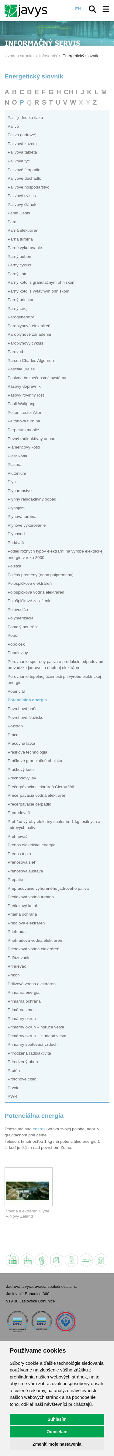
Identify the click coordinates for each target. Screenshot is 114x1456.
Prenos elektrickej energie (31, 845)
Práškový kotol (21, 769)
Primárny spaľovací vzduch (32, 1044)
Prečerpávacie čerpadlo (29, 804)
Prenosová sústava (25, 871)
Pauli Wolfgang (22, 403)
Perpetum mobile (23, 430)
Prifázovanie (19, 957)
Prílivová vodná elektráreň (32, 984)
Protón (14, 1070)
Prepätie (15, 879)
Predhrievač (19, 812)
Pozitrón (15, 726)
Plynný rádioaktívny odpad (32, 499)
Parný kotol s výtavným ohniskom (38, 291)
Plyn (12, 482)
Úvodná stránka (19, 56)
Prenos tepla (19, 853)
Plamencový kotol (24, 447)
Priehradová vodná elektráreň (35, 940)
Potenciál (16, 691)
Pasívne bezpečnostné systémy (37, 378)
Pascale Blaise (21, 369)
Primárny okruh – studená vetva (37, 1036)
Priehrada (17, 931)
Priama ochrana (22, 914)
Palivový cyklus (22, 195)
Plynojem (16, 508)
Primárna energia (24, 992)
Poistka (14, 566)
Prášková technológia (27, 752)
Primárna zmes (22, 1009)
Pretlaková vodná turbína (31, 897)
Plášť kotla (17, 456)
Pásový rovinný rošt (26, 395)
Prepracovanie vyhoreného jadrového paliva (48, 888)
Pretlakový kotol (22, 905)
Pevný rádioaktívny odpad (31, 438)
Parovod (15, 351)
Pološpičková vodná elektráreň (36, 592)
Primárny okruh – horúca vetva (36, 1027)
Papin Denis (19, 213)
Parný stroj (17, 308)
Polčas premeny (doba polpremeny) (41, 575)
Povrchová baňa (23, 708)
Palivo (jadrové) (22, 135)
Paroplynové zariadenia (29, 334)
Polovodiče (18, 609)
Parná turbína (20, 239)
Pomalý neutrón (22, 627)
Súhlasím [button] (56, 1419)
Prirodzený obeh (23, 1061)
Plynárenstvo (20, 490)
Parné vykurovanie (25, 247)
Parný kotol (18, 274)
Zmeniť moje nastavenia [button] (57, 1444)
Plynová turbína (22, 516)
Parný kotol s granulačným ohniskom (41, 282)
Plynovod (16, 534)
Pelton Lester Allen (25, 412)
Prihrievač (17, 966)
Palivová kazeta (22, 143)
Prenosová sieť (22, 862)
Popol (13, 635)
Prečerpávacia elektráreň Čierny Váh (41, 787)
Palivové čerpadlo (24, 170)
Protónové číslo (22, 1079)
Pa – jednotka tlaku (25, 117)
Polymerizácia (20, 618)
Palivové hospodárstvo (29, 187)
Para (12, 222)
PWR (12, 1096)
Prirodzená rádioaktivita (29, 1053)
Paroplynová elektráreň (29, 326)
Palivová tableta (22, 152)
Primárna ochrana (24, 1001)
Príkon (14, 975)
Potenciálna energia (27, 700)
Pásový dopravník (24, 386)
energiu (40, 1129)
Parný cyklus (19, 265)
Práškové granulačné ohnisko (35, 760)
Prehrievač (17, 836)
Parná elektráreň (23, 230)
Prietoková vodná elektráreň (33, 949)
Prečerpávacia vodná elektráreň (37, 795)
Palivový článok (22, 204)
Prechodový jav (22, 778)
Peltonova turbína (24, 421)
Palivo (13, 126)
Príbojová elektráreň (26, 923)
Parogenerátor (21, 317)
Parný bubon (19, 256)
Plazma (15, 464)
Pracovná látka (21, 743)
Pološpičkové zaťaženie (29, 600)
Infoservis (48, 56)
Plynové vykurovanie (27, 525)
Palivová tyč (19, 161)
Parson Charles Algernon (31, 360)
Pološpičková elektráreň (30, 583)
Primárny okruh (22, 1018)
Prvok (13, 1088)
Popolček (16, 644)
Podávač (16, 542)
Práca (13, 735)
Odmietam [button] (57, 1431)
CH (68, 91)
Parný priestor (20, 299)
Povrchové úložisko (25, 717)
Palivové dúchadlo (24, 178)
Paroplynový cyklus (25, 343)
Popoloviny (18, 652)
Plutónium (17, 473)
